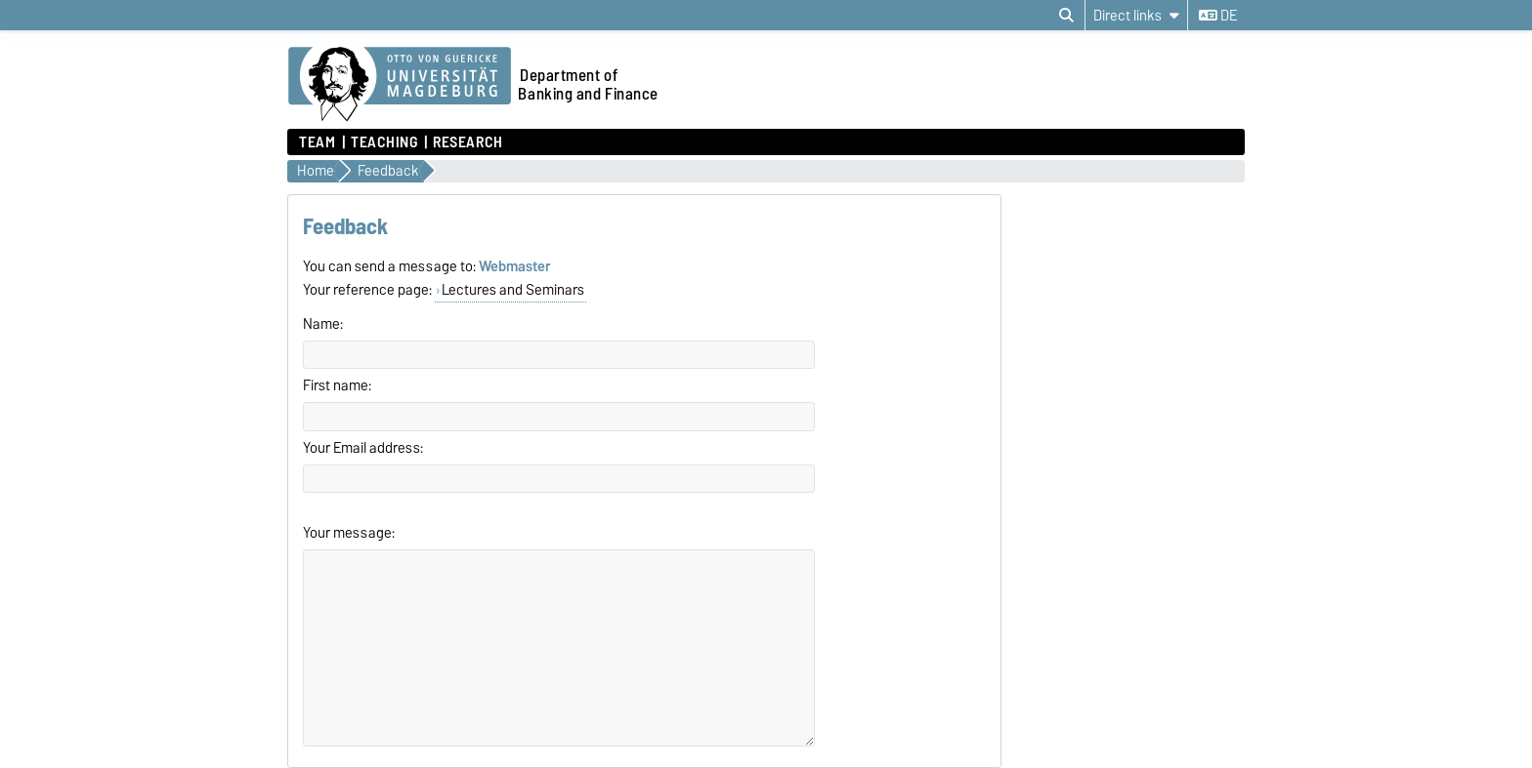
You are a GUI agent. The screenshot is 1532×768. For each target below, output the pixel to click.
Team (317, 142)
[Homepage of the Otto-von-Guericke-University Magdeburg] (399, 85)
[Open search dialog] (1066, 15)
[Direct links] (1136, 15)
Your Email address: (363, 448)
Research (467, 142)
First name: (337, 385)
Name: (323, 324)
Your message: (349, 533)
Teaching (384, 142)
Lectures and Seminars (513, 290)
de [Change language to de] (1218, 15)
